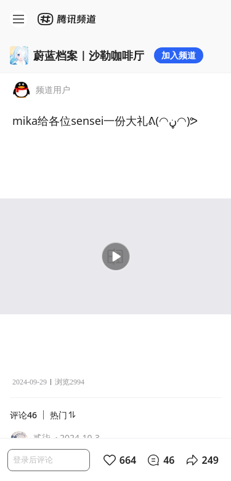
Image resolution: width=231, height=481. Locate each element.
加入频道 (178, 55)
